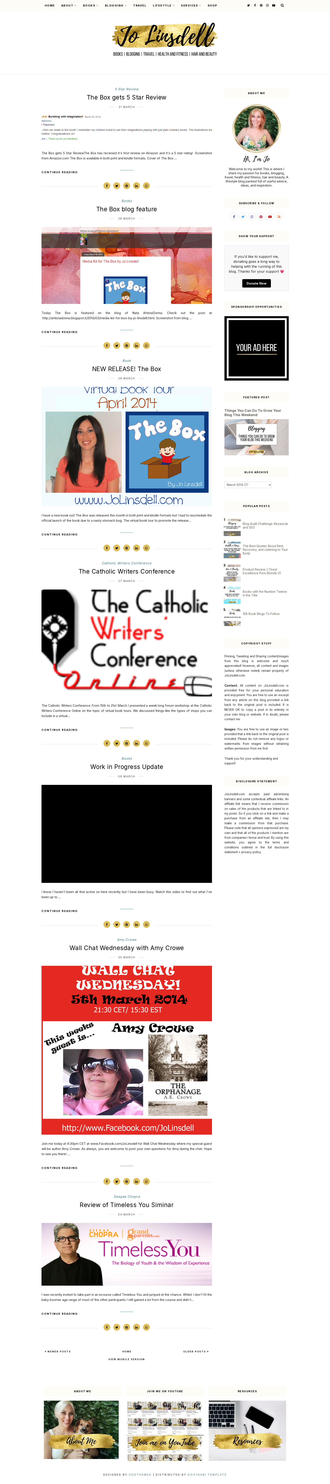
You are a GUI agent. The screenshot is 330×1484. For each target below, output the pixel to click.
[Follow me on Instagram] (267, 5)
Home (50, 5)
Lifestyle (164, 5)
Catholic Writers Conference (127, 563)
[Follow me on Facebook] (254, 5)
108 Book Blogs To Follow (261, 614)
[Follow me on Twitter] (248, 5)
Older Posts (195, 1351)
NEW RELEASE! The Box (126, 369)
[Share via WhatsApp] (146, 185)
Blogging (116, 5)
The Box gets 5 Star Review (127, 97)
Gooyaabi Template (207, 1474)
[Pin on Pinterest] (126, 185)
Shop (212, 5)
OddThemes (140, 1474)
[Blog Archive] (248, 485)
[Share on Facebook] (106, 185)
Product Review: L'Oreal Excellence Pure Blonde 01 (262, 571)
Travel (139, 5)
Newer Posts (58, 1351)
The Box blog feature (126, 209)
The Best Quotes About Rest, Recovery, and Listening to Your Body (265, 549)
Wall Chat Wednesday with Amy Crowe (126, 948)
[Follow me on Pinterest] (260, 5)
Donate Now (257, 283)
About (69, 5)
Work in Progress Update (126, 766)
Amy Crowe (127, 940)
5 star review (127, 89)
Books (90, 5)
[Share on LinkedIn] (136, 185)
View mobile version (126, 1359)
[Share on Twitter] (116, 185)
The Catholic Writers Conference (127, 571)
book (126, 361)
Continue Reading (59, 172)
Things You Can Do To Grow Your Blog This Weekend (252, 412)
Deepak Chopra (127, 1197)
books (126, 201)
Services (191, 5)
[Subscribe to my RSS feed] (279, 216)
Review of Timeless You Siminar (126, 1205)
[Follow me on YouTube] (273, 5)
